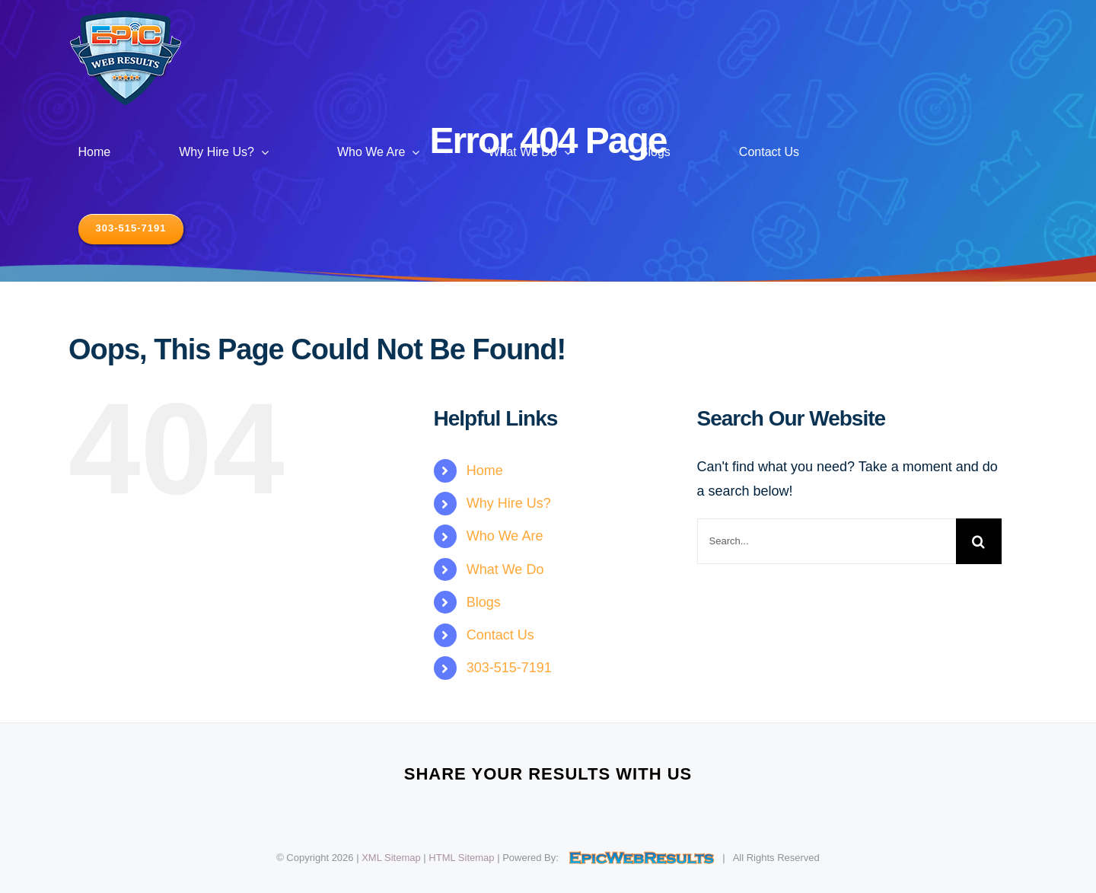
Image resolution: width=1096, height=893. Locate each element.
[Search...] (826, 541)
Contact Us (500, 635)
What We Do (505, 569)
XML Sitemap (391, 857)
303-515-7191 (509, 667)
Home (485, 470)
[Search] (979, 541)
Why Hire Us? (509, 503)
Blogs (484, 602)
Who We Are (505, 536)
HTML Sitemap (461, 857)
